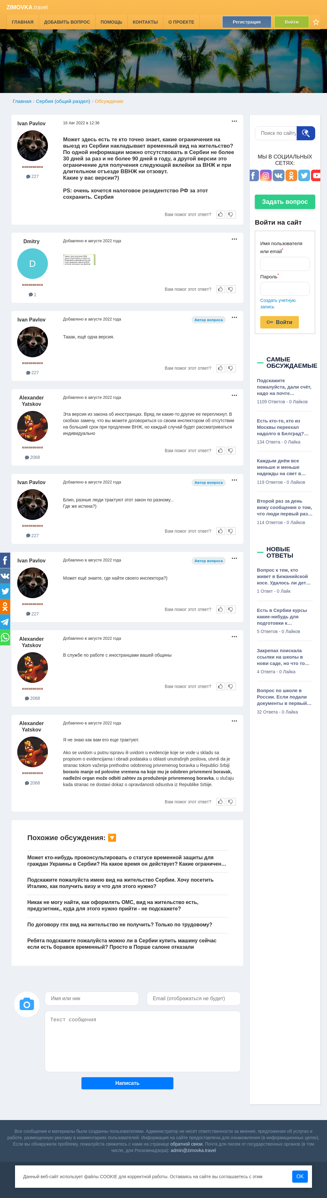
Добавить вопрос (67, 21)
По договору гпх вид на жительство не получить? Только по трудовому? (119, 924)
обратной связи (187, 1144)
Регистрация (247, 21)
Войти (292, 21)
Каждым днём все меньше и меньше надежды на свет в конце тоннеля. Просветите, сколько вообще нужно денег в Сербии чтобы (283, 467)
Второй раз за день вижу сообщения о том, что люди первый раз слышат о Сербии (284, 508)
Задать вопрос (285, 201)
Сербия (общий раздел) (63, 101)
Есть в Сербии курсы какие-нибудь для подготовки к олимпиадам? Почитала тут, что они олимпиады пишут (282, 617)
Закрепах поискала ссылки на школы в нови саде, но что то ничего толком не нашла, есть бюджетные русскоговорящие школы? (281, 657)
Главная (23, 21)
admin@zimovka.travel (193, 1150)
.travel (27, 7)
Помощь (111, 21)
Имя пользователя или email (281, 247)
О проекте (181, 21)
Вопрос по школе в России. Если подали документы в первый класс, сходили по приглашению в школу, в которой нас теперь (284, 697)
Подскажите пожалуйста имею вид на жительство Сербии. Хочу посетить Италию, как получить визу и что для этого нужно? (120, 883)
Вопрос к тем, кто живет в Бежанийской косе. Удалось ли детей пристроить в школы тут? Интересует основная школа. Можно (284, 577)
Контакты (145, 21)
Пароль (269, 276)
